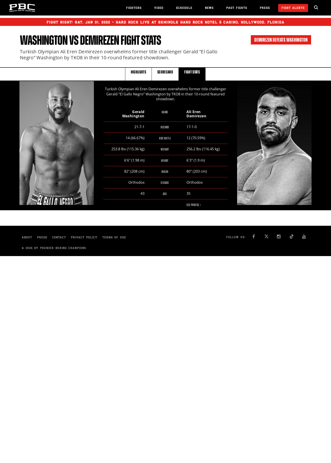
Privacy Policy (84, 238)
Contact (59, 238)
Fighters (134, 8)
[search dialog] (316, 7)
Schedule (184, 8)
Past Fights (236, 8)
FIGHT (192, 73)
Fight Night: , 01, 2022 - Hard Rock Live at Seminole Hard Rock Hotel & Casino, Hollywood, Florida (165, 22)
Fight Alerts (293, 8)
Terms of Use (114, 238)
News (209, 8)
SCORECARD (165, 73)
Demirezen (99, 40)
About (27, 238)
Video (159, 8)
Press (265, 8)
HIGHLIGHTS (138, 73)
